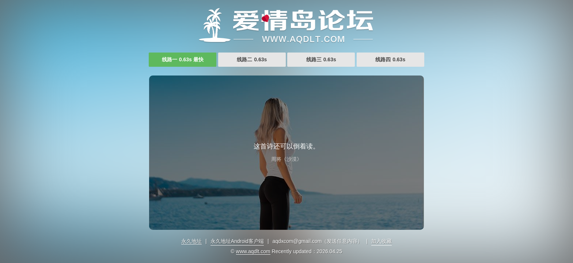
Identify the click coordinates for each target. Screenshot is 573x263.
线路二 (252, 59)
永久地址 (191, 241)
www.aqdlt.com (253, 251)
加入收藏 (381, 241)
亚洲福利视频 (286, 25)
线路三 (321, 59)
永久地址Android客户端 (237, 241)
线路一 (183, 59)
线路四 (390, 59)
